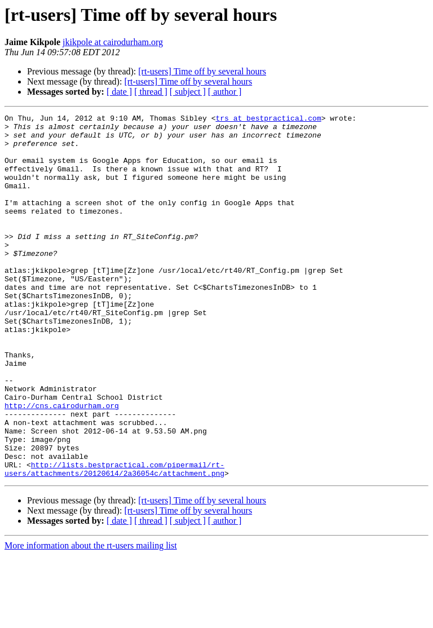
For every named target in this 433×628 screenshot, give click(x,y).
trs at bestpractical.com (268, 119)
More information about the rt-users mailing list (91, 618)
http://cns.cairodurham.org (62, 464)
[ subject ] (188, 91)
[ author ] (225, 91)
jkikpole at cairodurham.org (113, 42)
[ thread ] (150, 91)
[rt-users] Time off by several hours (202, 71)
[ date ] (119, 91)
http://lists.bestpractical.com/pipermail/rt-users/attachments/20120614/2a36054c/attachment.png (114, 540)
